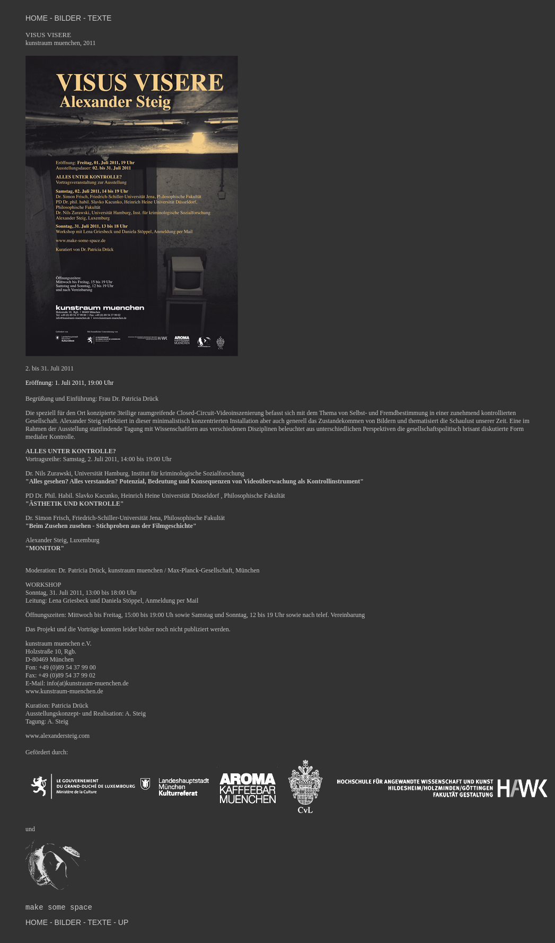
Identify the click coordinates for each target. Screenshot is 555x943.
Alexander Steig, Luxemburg (62, 540)
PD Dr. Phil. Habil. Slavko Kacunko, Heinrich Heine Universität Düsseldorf (123, 495)
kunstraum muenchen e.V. (58, 643)
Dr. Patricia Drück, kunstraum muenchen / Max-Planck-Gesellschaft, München (158, 570)
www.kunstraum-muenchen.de (64, 691)
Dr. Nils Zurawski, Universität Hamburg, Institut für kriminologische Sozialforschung (134, 473)
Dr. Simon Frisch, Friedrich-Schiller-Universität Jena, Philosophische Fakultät (125, 518)
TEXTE (99, 18)
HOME (37, 18)
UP (122, 922)
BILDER (67, 18)
